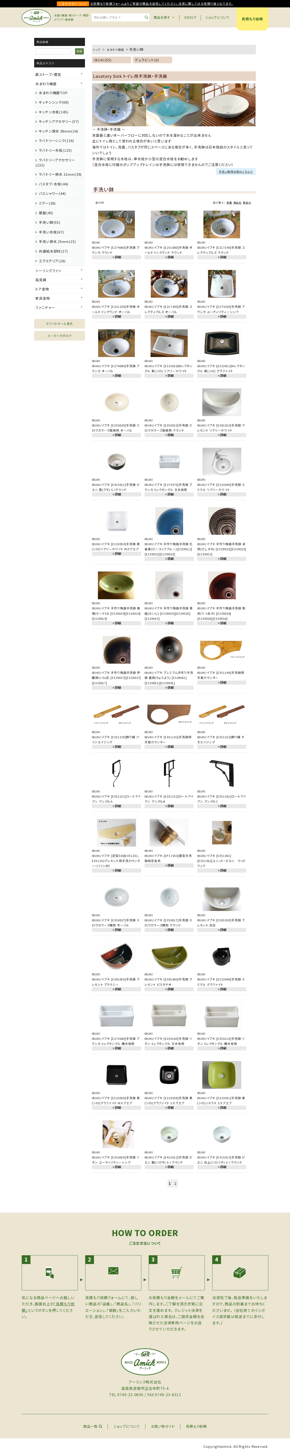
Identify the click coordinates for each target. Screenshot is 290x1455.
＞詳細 (116, 257)
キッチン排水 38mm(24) (58, 131)
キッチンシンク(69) (54, 102)
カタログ (190, 17)
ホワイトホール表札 (59, 323)
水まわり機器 (45, 83)
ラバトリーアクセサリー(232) (55, 162)
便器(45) (46, 212)
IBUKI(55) (103, 59)
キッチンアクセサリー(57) (59, 121)
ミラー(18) (47, 203)
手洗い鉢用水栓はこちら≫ (236, 171)
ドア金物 (42, 289)
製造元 (247, 202)
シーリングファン (48, 270)
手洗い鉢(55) (49, 222)
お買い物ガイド (163, 1426)
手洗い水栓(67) (51, 232)
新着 (229, 202)
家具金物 (42, 298)
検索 (79, 51)
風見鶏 (40, 279)
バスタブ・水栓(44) (53, 183)
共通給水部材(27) (53, 251)
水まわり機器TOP (53, 92)
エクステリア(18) (52, 260)
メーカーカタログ (60, 335)
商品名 (237, 202)
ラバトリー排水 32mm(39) (60, 174)
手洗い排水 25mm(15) (57, 241)
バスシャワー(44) (52, 193)
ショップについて (217, 17)
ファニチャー (45, 307)
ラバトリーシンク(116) (56, 140)
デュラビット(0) (147, 59)
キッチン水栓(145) (53, 111)
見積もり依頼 (252, 18)
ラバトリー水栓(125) (55, 150)
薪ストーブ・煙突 (48, 74)
